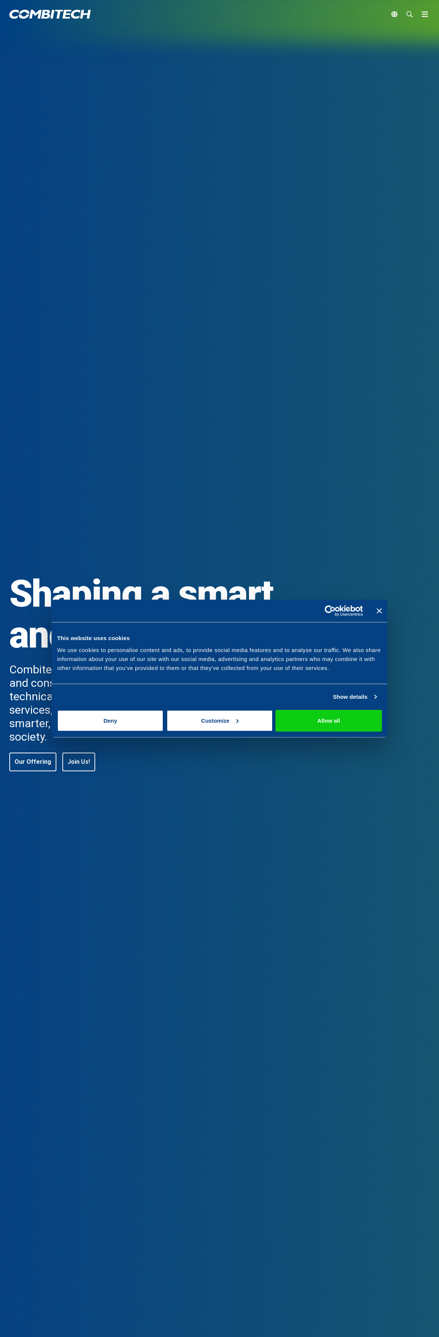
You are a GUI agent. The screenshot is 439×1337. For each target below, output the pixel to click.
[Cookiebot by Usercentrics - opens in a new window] (330, 611)
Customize (220, 720)
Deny (110, 720)
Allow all (328, 720)
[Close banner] (379, 611)
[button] (32, 762)
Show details (350, 697)
